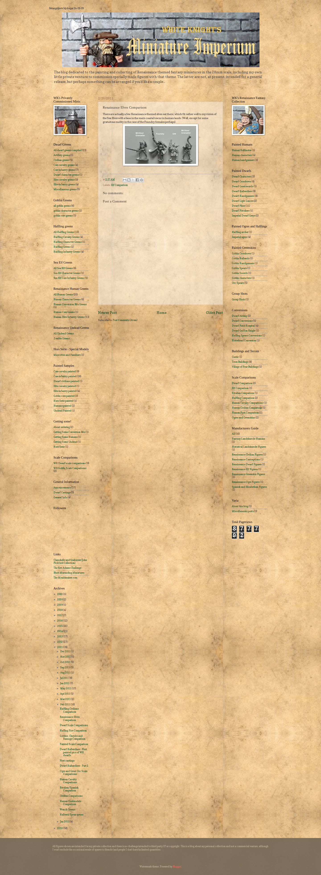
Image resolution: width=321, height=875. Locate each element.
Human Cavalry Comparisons (68, 781)
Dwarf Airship (239, 315)
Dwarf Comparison (242, 383)
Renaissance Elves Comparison (70, 718)
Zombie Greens (62, 338)
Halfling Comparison (243, 397)
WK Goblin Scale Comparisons (70, 468)
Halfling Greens (62, 246)
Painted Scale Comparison (74, 744)
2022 (60, 594)
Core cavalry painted (65, 371)
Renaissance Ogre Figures (246, 482)
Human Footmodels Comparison (70, 803)
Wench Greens (67, 809)
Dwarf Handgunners (243, 196)
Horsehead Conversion (244, 340)
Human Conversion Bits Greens (70, 304)
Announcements (62, 487)
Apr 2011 (65, 693)
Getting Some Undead (65, 441)
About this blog (240, 506)
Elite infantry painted (65, 391)
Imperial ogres (239, 237)
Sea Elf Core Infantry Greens (69, 278)
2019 (60, 604)
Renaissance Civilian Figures (247, 454)
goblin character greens (66, 210)
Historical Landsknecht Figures (249, 446)
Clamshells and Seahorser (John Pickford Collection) (70, 561)
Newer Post (107, 313)
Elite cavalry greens (64, 179)
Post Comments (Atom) (125, 320)
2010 (60, 828)
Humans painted (62, 405)
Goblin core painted (64, 395)
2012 (60, 641)
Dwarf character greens (66, 174)
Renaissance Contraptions (246, 459)
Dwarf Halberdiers (242, 191)
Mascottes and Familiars (67, 354)
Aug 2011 (65, 672)
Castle (235, 356)
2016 (60, 620)
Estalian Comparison (243, 393)
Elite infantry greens (64, 184)
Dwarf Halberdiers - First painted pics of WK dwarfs (73, 752)
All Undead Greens (64, 333)
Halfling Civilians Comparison (69, 710)
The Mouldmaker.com (65, 577)
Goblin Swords (240, 273)
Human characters (242, 155)
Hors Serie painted (63, 400)
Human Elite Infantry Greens (69, 317)
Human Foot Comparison (245, 412)
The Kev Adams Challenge (67, 567)
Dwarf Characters (241, 176)
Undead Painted (62, 410)
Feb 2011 (65, 704)
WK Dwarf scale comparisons (70, 463)
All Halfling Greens (64, 232)
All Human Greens (63, 294)
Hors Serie (59, 446)
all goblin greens (62, 205)
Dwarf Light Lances (242, 200)
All (233, 433)
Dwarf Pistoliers (240, 210)
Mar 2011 (65, 699)
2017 (60, 615)
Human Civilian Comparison (247, 407)
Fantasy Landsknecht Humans (248, 438)
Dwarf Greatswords (242, 186)
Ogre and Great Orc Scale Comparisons (73, 773)
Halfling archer (240, 232)
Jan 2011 (65, 821)
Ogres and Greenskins (243, 417)
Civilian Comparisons (71, 795)
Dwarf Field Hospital (243, 325)
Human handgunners (243, 160)
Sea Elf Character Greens (67, 273)
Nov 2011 (65, 656)
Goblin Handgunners (243, 263)
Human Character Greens (67, 299)
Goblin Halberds (240, 258)
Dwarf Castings (62, 492)
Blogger (177, 866)
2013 (60, 636)
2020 (60, 599)
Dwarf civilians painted (66, 381)
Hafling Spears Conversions (247, 335)
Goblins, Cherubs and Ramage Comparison (72, 737)
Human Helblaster (241, 150)
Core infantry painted (65, 376)
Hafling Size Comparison (73, 730)
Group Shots (238, 299)
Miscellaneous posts (243, 511)
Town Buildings (240, 361)
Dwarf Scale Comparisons (74, 725)
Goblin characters (241, 278)
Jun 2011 (65, 683)
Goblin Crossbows (241, 253)
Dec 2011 (65, 651)
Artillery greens (62, 155)
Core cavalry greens (64, 165)
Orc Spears (238, 282)
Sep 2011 (65, 667)
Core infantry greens (64, 169)
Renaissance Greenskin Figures (248, 474)
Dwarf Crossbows (241, 181)
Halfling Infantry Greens (67, 251)
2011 (60, 647)
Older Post (214, 313)
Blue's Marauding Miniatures (69, 572)
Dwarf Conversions (242, 320)
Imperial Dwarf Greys (243, 215)
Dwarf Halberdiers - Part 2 (74, 765)
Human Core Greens (64, 312)
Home (162, 313)
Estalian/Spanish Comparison (69, 789)
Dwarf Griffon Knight (243, 330)
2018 (60, 609)
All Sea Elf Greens (63, 268)
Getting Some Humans (66, 437)
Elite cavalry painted (65, 386)
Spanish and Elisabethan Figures (249, 486)
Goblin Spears (239, 268)
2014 (60, 631)
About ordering (62, 427)
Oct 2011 (65, 662)
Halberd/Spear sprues (71, 814)
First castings (67, 760)
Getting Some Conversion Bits (69, 432)
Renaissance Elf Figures (245, 469)
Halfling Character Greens (68, 241)
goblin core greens (63, 215)
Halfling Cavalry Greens (66, 237)
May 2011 (66, 688)
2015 (60, 626)
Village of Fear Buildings (245, 366)
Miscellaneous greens (65, 189)
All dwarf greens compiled (68, 150)
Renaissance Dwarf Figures (246, 464)
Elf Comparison (119, 185)
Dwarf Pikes (238, 205)
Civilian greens (61, 160)
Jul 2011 (64, 677)
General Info (60, 497)
